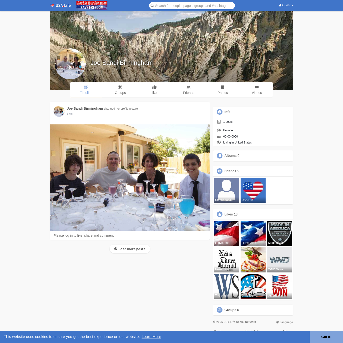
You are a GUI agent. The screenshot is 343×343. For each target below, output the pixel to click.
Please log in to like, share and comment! (84, 235)
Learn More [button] (151, 337)
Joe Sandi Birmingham (122, 62)
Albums (230, 156)
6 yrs (70, 113)
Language (284, 322)
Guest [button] (286, 5)
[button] (192, 5)
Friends (230, 171)
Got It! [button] (326, 337)
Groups (230, 310)
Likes (228, 214)
